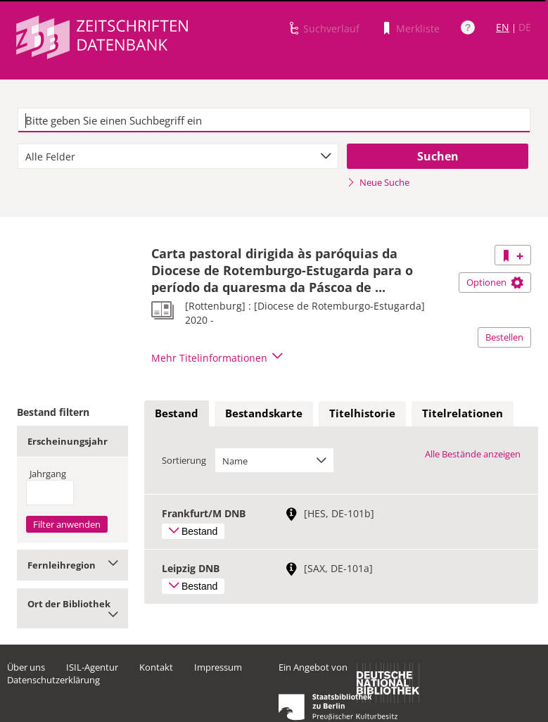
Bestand (176, 413)
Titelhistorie (362, 413)
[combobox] (178, 156)
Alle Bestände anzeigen (473, 454)
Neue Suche (378, 182)
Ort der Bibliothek (72, 608)
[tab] (176, 413)
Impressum (218, 667)
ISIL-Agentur (92, 667)
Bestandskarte (263, 413)
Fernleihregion (72, 565)
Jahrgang (48, 473)
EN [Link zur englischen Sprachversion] (502, 27)
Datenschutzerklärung (53, 679)
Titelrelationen (462, 413)
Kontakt (156, 667)
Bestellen (504, 337)
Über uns (26, 667)
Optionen (494, 282)
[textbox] (274, 120)
